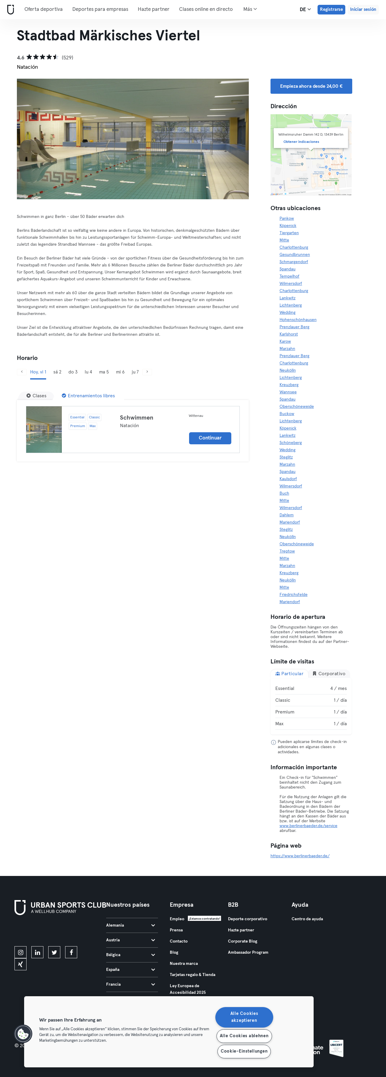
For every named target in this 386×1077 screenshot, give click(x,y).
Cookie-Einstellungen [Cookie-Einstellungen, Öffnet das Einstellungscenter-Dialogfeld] (244, 1051)
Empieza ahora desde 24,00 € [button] (311, 86)
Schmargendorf (294, 262)
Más (250, 9)
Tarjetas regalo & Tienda (192, 975)
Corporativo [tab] (328, 673)
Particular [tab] (289, 673)
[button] (23, 1034)
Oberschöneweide (297, 407)
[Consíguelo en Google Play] (79, 932)
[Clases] (36, 396)
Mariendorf (290, 522)
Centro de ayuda (307, 919)
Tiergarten (289, 233)
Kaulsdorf (288, 479)
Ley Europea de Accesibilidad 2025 (188, 989)
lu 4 (88, 372)
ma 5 (104, 372)
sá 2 (57, 372)
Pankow (287, 218)
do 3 (73, 372)
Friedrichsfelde (294, 595)
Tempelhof (289, 276)
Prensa (176, 930)
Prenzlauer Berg (294, 327)
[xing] (20, 964)
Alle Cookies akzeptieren (244, 1017)
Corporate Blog (242, 941)
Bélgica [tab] (130, 955)
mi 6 (120, 372)
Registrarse (331, 9)
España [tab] (130, 969)
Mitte (284, 240)
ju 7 (135, 372)
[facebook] (71, 952)
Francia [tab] (130, 984)
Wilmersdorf (291, 284)
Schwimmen (136, 418)
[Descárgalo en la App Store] (34, 932)
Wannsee (288, 392)
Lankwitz (288, 298)
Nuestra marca (184, 964)
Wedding (288, 312)
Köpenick (288, 226)
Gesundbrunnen (295, 255)
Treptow (287, 551)
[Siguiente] (231, 139)
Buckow (287, 414)
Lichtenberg (291, 305)
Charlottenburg (294, 247)
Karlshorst (289, 334)
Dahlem (287, 515)
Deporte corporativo (247, 919)
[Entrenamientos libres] (88, 396)
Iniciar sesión (363, 9)
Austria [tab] (130, 940)
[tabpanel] (311, 706)
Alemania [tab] (130, 925)
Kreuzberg (289, 385)
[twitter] (54, 952)
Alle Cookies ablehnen (244, 1036)
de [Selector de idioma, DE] (305, 9)
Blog (174, 952)
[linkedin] (37, 952)
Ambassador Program (248, 952)
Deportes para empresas (100, 9)
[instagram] (20, 952)
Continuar (210, 438)
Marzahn (287, 349)
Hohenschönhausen (298, 320)
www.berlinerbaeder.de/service (308, 826)
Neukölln (288, 370)
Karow (285, 341)
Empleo (177, 919)
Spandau (288, 269)
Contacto (179, 941)
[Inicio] (9, 10)
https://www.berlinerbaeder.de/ (300, 856)
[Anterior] (34, 139)
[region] (169, 1031)
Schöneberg (291, 443)
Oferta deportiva (43, 9)
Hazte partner (153, 9)
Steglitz (286, 457)
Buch (284, 493)
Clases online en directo (206, 9)
